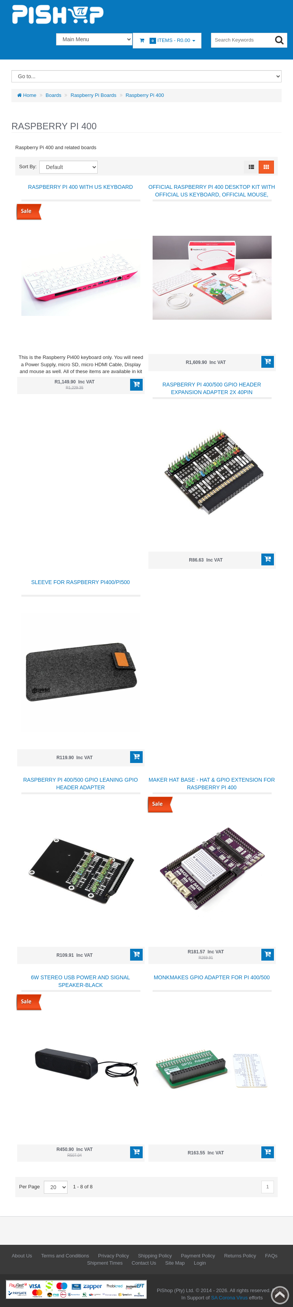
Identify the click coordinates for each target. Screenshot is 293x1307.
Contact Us (144, 1263)
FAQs (271, 1256)
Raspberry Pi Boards (93, 95)
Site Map (175, 1263)
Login (200, 1263)
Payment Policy (198, 1256)
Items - (167, 40)
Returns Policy (240, 1256)
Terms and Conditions (65, 1256)
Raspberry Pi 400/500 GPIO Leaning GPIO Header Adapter (80, 783)
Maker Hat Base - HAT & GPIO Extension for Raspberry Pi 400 (211, 783)
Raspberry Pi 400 (145, 95)
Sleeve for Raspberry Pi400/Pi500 (80, 582)
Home (26, 95)
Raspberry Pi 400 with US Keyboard (80, 187)
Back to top (280, 1295)
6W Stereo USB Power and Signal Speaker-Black (80, 981)
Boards (53, 95)
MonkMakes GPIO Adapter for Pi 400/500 (212, 977)
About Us (22, 1256)
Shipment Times (104, 1263)
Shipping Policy (155, 1256)
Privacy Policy (113, 1256)
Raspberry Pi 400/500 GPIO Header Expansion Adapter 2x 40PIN (212, 388)
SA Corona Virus (229, 1298)
